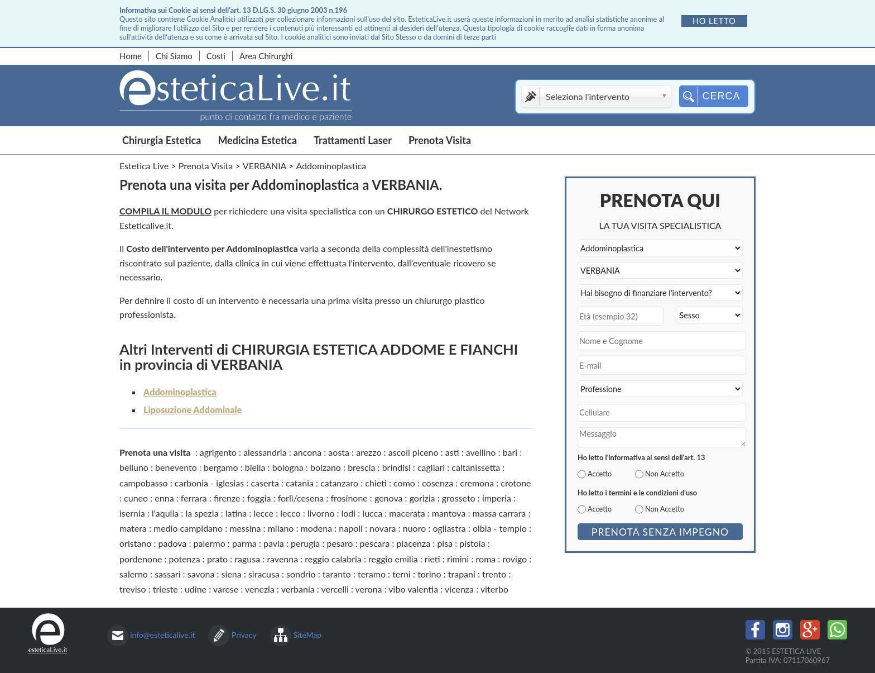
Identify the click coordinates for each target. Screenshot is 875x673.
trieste (165, 589)
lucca (372, 513)
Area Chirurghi (265, 56)
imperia (496, 498)
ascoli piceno (413, 452)
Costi (215, 56)
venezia (260, 589)
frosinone (348, 498)
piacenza (413, 543)
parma (244, 543)
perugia (305, 543)
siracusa (264, 574)
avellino (481, 452)
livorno (321, 513)
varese (225, 589)
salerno (133, 574)
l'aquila (165, 513)
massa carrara (499, 513)
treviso (132, 589)
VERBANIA (264, 165)
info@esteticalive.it (162, 634)
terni (401, 574)
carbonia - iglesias (209, 483)
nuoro (414, 528)
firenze (227, 498)
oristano (135, 543)
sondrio (301, 574)
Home (130, 56)
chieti (376, 483)
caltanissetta (475, 467)
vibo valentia (413, 589)
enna (164, 498)
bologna (288, 467)
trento (494, 574)
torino (429, 574)
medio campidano (188, 528)
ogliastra (448, 528)
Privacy (244, 634)
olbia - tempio (500, 528)
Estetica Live (144, 165)
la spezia (201, 513)
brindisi (396, 467)
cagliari (431, 467)
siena (232, 574)
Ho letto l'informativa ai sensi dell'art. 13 (641, 457)
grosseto (458, 498)
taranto (337, 574)
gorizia (422, 498)
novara (382, 528)
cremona (477, 483)
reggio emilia (393, 558)
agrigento (218, 452)
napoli (351, 528)
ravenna (282, 558)
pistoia (472, 543)
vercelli (334, 589)
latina (236, 513)
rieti (432, 558)
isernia (132, 513)
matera (133, 528)
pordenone (140, 558)
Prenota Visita (439, 140)
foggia (259, 498)
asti (452, 452)
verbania (298, 589)
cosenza (437, 483)
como (404, 483)
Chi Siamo (174, 56)
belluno (133, 467)
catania (300, 483)
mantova (449, 513)
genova (388, 498)
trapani (461, 574)
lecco (290, 513)
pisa (445, 543)
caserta (264, 483)
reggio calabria (333, 558)
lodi (349, 513)
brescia (361, 467)
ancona (307, 452)
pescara (375, 543)
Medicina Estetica (257, 140)
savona (201, 574)
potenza (184, 558)
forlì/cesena (301, 498)
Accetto (600, 473)
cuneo (136, 498)
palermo (209, 543)
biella (255, 467)
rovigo (514, 558)
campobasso (143, 483)
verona (368, 589)
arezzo (368, 452)
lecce (263, 513)
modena (317, 528)
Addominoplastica (180, 391)
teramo (372, 574)
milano (281, 528)
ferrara (194, 498)
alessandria (265, 452)
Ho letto (714, 21)
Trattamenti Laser (353, 140)
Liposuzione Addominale (192, 409)
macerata (407, 513)
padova (172, 543)
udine (195, 589)
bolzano (325, 467)
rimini (458, 558)
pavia (273, 543)
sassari (167, 574)
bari (510, 452)
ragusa (247, 558)
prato (217, 558)
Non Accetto (664, 473)
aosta (338, 452)
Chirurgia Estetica (161, 140)
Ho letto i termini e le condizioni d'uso (637, 492)
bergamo (221, 467)
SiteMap (307, 634)
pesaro (340, 543)
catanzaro (339, 483)
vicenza (459, 589)
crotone (516, 483)
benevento (176, 467)
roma (486, 558)
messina (245, 528)
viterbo (494, 589)
